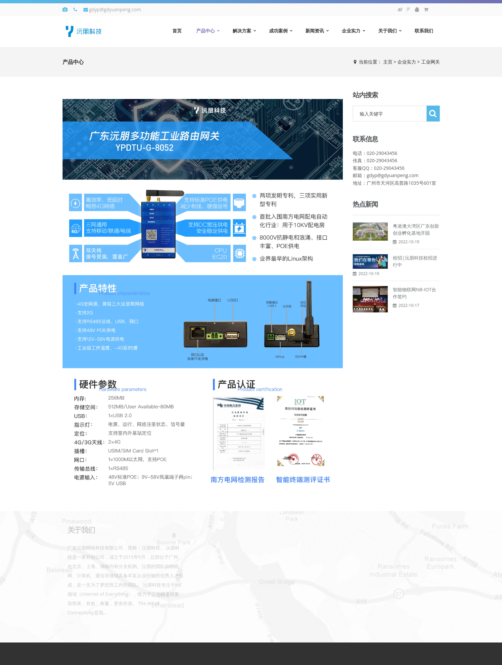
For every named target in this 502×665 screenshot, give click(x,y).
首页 (177, 30)
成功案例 (278, 30)
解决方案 (242, 30)
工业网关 (430, 62)
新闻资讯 (314, 30)
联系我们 (424, 30)
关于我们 (387, 30)
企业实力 (351, 30)
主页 (387, 62)
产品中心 (205, 30)
